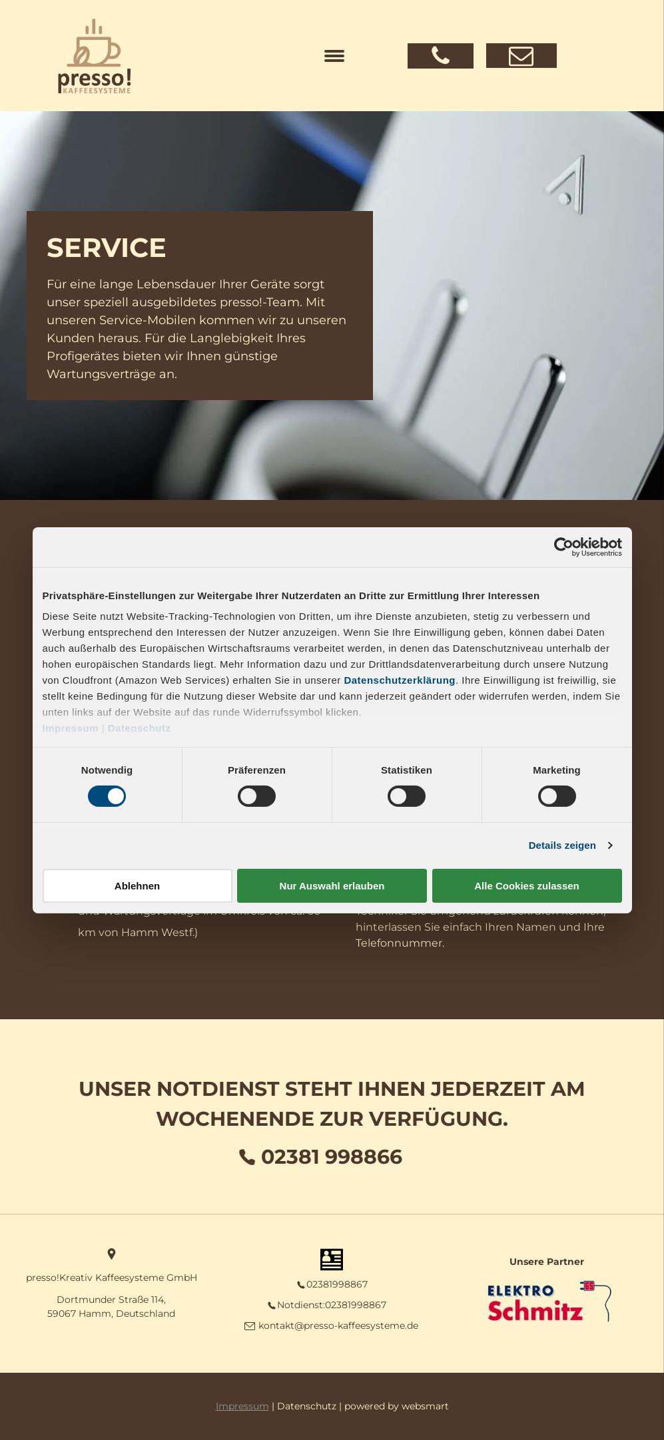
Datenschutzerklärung (400, 680)
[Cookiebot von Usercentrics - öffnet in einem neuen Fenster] (563, 547)
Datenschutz (139, 728)
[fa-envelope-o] (521, 64)
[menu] (334, 56)
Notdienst (300, 1305)
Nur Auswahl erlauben (332, 885)
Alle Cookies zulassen (526, 885)
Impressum (71, 728)
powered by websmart (396, 1406)
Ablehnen (137, 885)
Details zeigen (562, 845)
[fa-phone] (440, 63)
